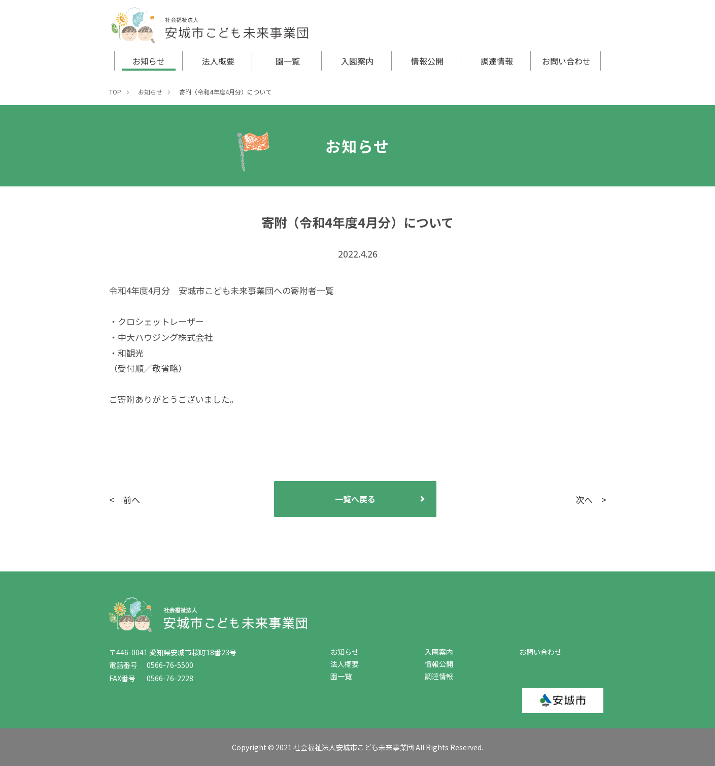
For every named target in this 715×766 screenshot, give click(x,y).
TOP (115, 91)
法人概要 (218, 61)
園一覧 (288, 61)
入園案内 (357, 61)
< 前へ (124, 499)
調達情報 (497, 61)
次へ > (590, 499)
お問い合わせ (566, 61)
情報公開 (427, 61)
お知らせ (148, 61)
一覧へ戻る (355, 499)
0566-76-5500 (166, 665)
